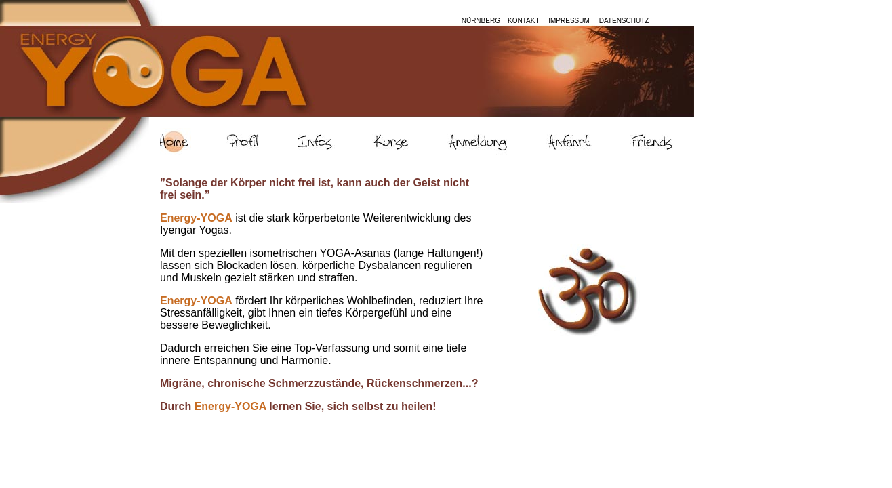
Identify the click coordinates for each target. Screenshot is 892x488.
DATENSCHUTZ (624, 20)
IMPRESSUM (569, 20)
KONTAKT (522, 20)
